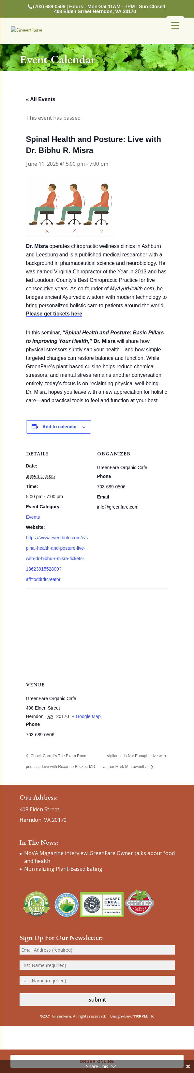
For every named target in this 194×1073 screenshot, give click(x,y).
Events (33, 517)
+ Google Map (86, 716)
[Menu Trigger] (175, 25)
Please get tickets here (54, 313)
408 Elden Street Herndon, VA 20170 (95, 11)
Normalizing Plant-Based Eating (63, 868)
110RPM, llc (143, 1016)
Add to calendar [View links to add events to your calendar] (59, 426)
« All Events (40, 99)
